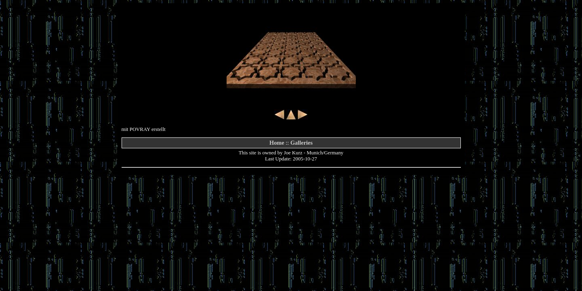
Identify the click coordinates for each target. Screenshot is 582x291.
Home (276, 142)
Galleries (301, 142)
